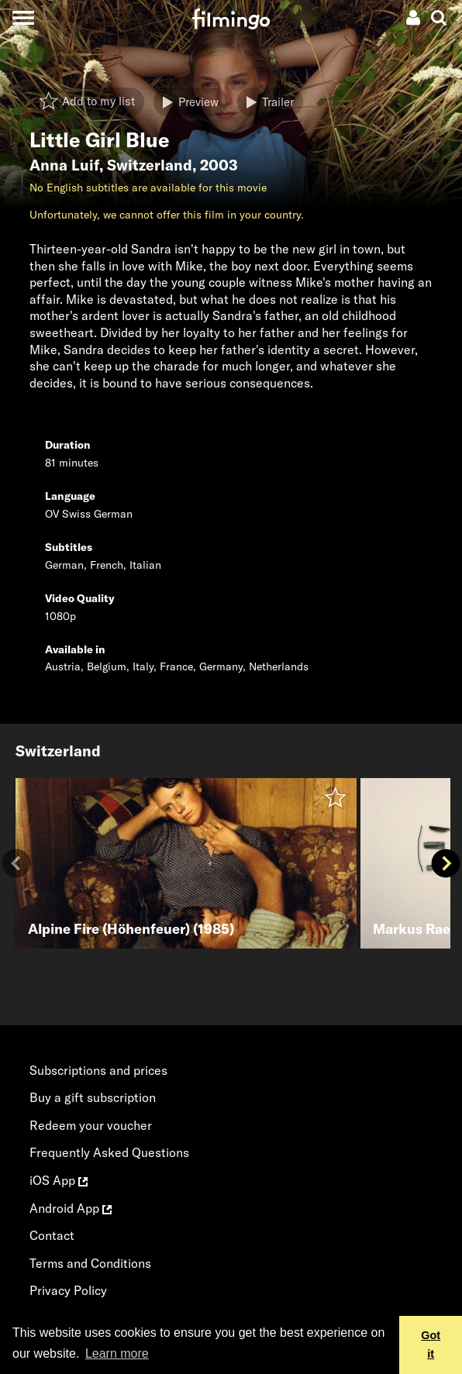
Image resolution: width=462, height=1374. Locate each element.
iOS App (58, 1180)
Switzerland (149, 165)
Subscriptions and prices (98, 1070)
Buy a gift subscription (92, 1097)
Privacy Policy (68, 1290)
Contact (51, 1235)
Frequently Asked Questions (109, 1152)
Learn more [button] (117, 1353)
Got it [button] (430, 1344)
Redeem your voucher (90, 1125)
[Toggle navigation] (23, 17)
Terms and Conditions (90, 1263)
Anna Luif (64, 165)
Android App (70, 1208)
